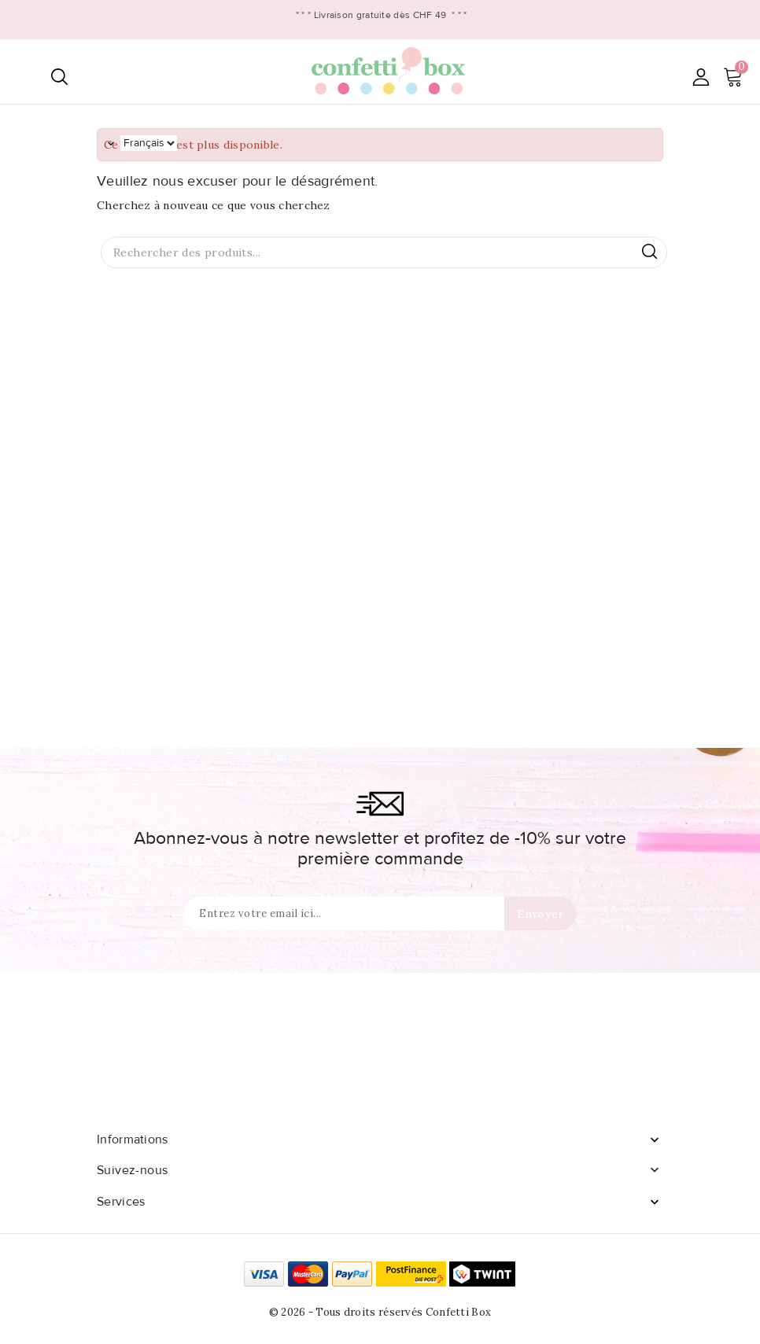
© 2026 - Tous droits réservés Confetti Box (380, 1312)
